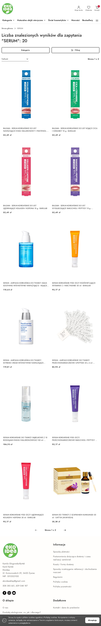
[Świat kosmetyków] (58, 20)
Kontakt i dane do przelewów (66, 607)
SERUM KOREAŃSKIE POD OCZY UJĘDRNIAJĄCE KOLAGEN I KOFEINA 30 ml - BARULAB (23, 516)
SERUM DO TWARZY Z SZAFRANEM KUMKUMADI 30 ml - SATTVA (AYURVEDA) (74, 516)
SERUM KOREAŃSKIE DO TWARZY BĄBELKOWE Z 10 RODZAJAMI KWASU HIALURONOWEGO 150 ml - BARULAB (25, 439)
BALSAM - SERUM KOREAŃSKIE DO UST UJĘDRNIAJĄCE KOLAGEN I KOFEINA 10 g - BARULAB (25, 207)
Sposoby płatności (61, 551)
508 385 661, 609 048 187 (15, 585)
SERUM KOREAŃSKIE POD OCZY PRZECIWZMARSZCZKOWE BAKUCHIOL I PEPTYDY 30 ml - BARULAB (75, 439)
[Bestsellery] (87, 20)
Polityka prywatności (62, 586)
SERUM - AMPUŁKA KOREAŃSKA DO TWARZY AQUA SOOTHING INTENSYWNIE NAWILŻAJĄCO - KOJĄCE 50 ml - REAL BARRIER (25, 284)
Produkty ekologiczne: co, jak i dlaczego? (22, 612)
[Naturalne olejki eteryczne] (31, 20)
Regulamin (57, 577)
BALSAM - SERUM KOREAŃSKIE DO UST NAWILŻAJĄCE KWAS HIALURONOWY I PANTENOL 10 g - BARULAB (26, 129)
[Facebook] (4, 593)
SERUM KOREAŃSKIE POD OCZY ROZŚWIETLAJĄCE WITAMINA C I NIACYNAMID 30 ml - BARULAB (73, 284)
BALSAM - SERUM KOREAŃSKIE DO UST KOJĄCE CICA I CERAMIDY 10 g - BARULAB (74, 129)
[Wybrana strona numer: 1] (50, 530)
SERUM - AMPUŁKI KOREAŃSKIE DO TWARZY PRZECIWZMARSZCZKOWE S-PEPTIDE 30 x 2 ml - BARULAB (72, 361)
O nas (5, 607)
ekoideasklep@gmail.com (14, 581)
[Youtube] (14, 593)
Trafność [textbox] (5, 59)
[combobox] (15, 59)
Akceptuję (92, 620)
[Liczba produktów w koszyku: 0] (97, 8)
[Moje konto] (79, 8)
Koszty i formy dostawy (63, 564)
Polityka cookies (60, 581)
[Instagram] (9, 593)
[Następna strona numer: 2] (65, 530)
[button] (8, 20)
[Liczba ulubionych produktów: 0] (88, 8)
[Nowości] (75, 20)
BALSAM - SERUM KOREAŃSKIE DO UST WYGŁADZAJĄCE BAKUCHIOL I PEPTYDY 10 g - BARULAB (71, 207)
